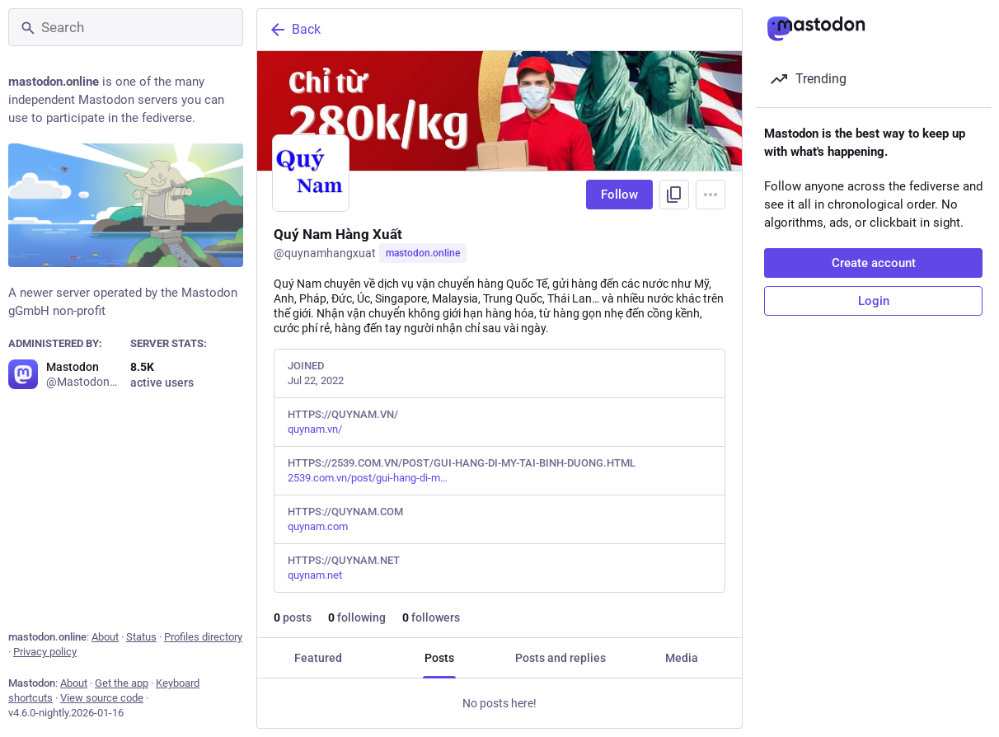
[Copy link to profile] (674, 194)
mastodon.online (423, 253)
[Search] (125, 27)
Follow (619, 194)
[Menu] (710, 194)
